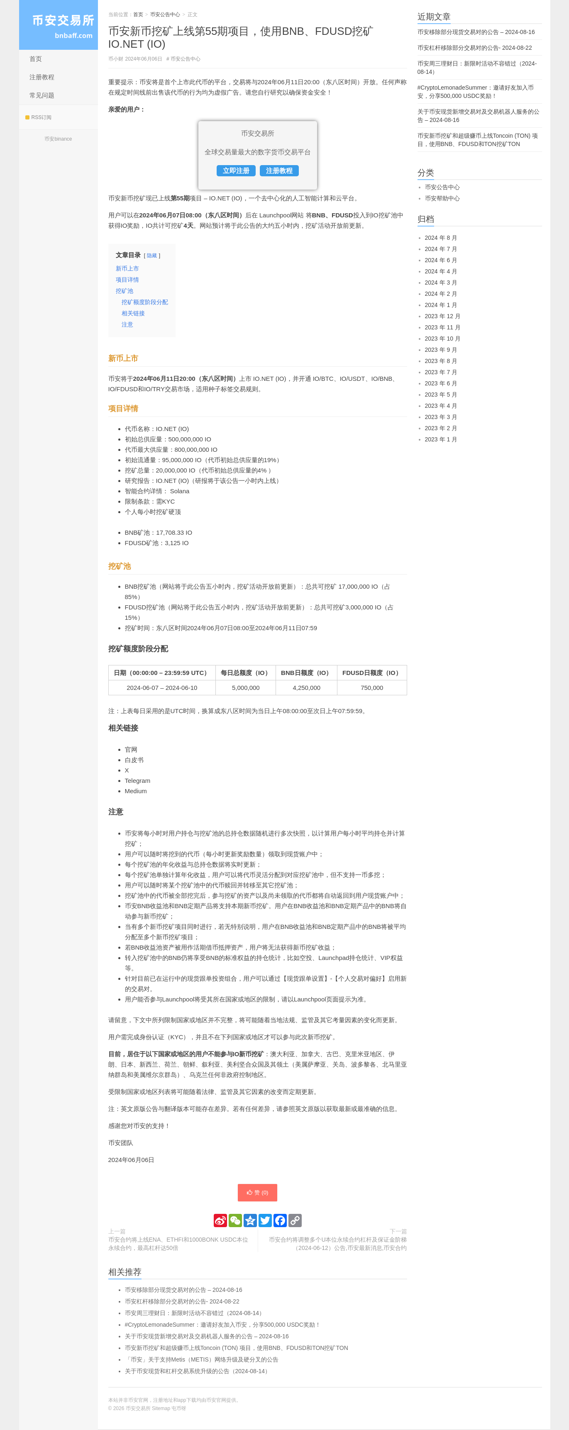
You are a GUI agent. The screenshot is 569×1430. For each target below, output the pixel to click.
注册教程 (41, 76)
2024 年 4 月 (441, 271)
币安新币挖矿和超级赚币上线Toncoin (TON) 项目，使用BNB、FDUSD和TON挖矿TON (236, 1348)
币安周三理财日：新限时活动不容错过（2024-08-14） (195, 1314)
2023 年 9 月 (441, 349)
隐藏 (152, 255)
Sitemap (161, 1409)
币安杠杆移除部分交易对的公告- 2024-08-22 (182, 1302)
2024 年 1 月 (441, 305)
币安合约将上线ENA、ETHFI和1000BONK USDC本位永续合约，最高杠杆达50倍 (178, 1244)
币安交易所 (58, 25)
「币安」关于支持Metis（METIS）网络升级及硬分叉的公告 (201, 1360)
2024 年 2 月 (441, 293)
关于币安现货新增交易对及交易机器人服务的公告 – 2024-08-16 (207, 1337)
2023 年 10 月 (443, 338)
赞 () (257, 1193)
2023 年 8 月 (441, 361)
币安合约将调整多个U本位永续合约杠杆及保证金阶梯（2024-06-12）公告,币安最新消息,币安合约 (338, 1244)
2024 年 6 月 (441, 260)
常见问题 (41, 95)
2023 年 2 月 (441, 428)
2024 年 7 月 (441, 249)
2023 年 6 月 (441, 383)
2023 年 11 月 (443, 327)
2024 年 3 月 (441, 282)
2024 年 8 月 (441, 237)
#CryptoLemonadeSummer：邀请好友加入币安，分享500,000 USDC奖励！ (223, 1325)
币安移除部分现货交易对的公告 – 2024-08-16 (183, 1290)
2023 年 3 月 (441, 417)
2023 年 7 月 (441, 372)
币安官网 (216, 1401)
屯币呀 (178, 1409)
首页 (35, 58)
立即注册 (236, 170)
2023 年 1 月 (441, 439)
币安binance (58, 139)
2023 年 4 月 (441, 405)
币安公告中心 (165, 14)
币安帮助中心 (442, 198)
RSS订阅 (38, 117)
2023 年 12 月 (443, 316)
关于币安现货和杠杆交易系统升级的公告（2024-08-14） (198, 1372)
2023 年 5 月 (441, 394)
